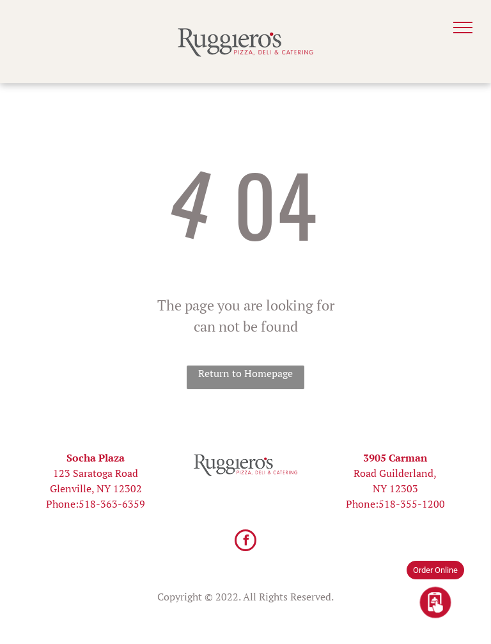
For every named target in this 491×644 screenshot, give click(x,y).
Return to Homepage (245, 373)
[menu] (462, 27)
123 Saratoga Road (95, 473)
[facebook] (245, 541)
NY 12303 (395, 488)
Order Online (435, 570)
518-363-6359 (112, 504)
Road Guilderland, (395, 473)
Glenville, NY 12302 (96, 488)
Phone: (62, 504)
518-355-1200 (411, 504)
